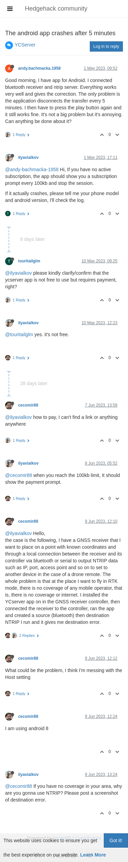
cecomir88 (28, 405)
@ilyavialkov (18, 273)
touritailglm (29, 261)
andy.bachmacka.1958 (39, 68)
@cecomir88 (18, 475)
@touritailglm (19, 334)
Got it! (116, 840)
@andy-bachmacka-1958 (32, 169)
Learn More (93, 855)
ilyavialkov (28, 157)
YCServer (25, 44)
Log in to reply (106, 46)
